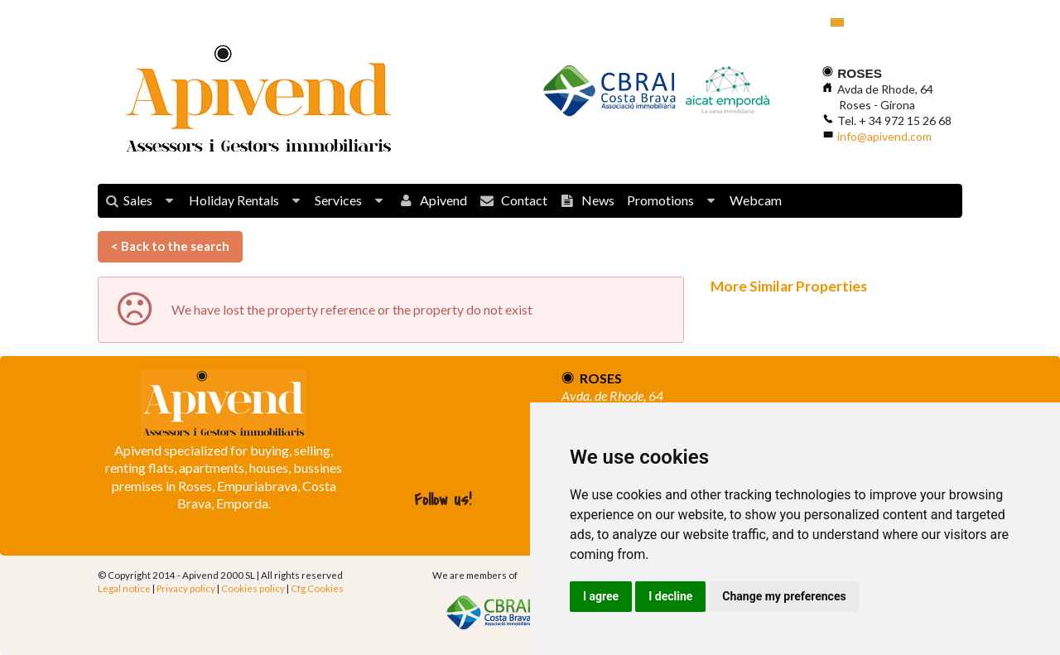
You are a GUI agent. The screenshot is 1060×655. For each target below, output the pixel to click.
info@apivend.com (884, 136)
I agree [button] (601, 596)
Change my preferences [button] (784, 596)
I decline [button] (670, 596)
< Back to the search (170, 245)
